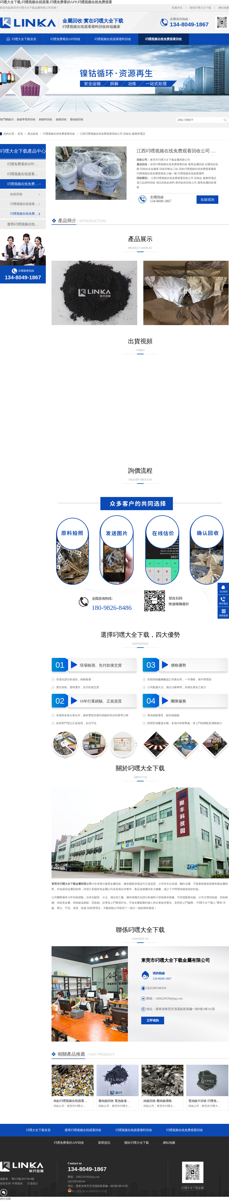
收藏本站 (177, 7)
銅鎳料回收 (45, 119)
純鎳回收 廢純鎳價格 (158, 1100)
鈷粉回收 (16, 194)
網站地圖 (223, 7)
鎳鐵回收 (61, 119)
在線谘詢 (207, 200)
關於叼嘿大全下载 (136, 1142)
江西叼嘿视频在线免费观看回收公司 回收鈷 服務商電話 (112, 133)
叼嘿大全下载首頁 (24, 39)
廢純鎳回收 (76, 119)
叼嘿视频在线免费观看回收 (163, 39)
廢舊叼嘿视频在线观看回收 (22, 224)
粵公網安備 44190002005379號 (87, 1191)
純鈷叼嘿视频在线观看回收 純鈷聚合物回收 (83, 1100)
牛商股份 (17, 1183)
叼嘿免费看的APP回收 (65, 39)
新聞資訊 (104, 1142)
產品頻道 (33, 133)
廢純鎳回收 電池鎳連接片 (115, 1100)
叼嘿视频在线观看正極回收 (24, 204)
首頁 (21, 133)
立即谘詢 (153, 1020)
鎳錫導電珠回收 (26, 119)
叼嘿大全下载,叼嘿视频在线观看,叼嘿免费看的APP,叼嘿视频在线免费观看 (56, 2)
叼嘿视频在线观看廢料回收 (112, 39)
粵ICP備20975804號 (22, 1179)
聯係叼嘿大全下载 (200, 7)
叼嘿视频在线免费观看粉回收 (24, 213)
